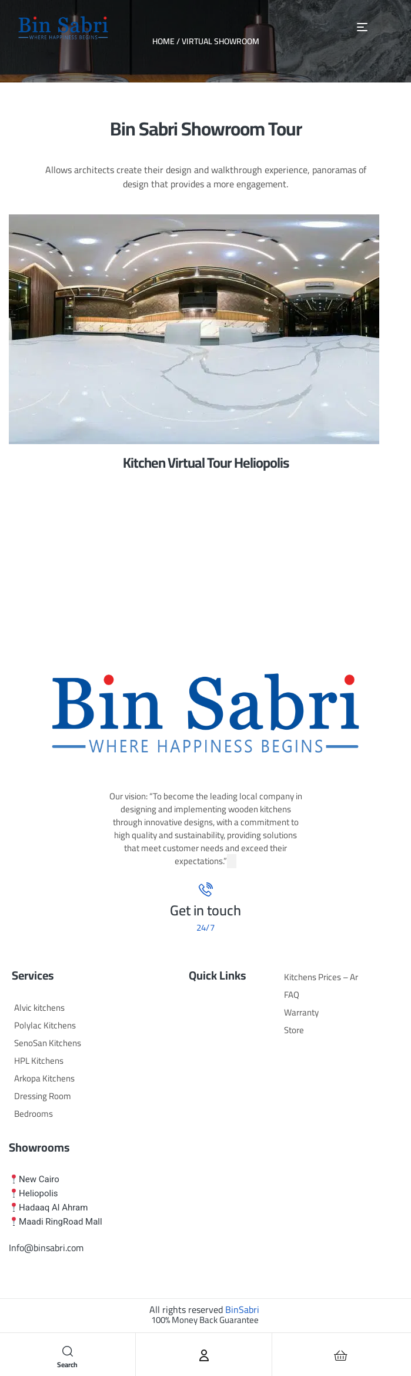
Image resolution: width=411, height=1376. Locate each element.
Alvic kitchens (39, 1007)
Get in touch (205, 910)
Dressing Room (42, 1095)
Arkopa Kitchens (44, 1078)
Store (294, 1029)
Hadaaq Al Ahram (53, 1207)
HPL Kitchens (39, 1060)
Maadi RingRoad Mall (60, 1221)
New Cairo (39, 1179)
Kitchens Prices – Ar (321, 976)
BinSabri (242, 1309)
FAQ (291, 994)
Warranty (301, 1012)
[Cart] (341, 1355)
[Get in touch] (206, 889)
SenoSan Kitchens (47, 1042)
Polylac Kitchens (45, 1025)
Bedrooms (33, 1113)
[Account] (204, 1355)
